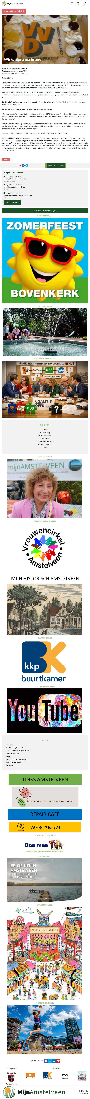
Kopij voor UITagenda (56, 165)
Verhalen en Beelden (45, 435)
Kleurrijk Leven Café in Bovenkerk (16, 179)
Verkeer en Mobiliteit (45, 444)
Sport (45, 447)
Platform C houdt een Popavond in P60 (18, 195)
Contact (8, 756)
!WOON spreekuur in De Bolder (15, 187)
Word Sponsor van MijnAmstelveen (18, 751)
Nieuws (24, 69)
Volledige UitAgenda (12, 202)
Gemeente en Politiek (15, 69)
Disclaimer (9, 765)
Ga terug (6, 159)
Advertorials (10, 745)
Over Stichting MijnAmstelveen (17, 748)
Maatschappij (45, 433)
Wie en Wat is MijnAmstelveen (16, 759)
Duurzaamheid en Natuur (45, 441)
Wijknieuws (45, 438)
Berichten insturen (12, 754)
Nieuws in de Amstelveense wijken (45, 211)
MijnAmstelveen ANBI (13, 762)
